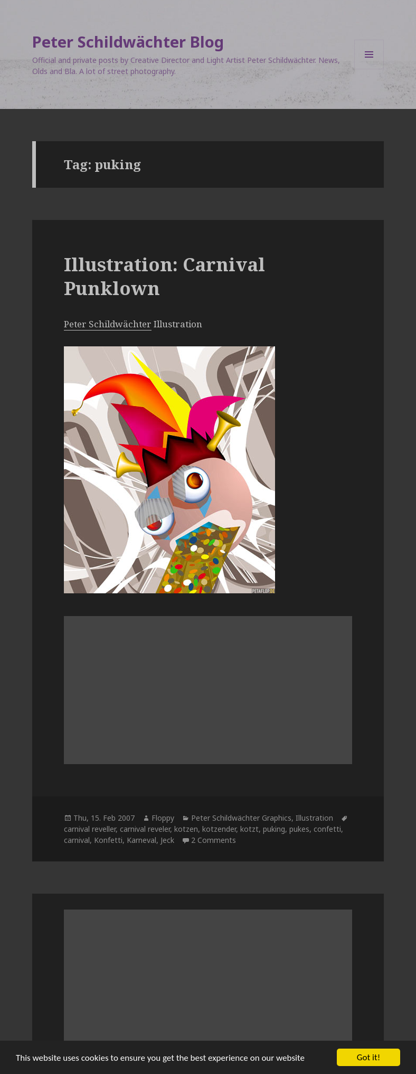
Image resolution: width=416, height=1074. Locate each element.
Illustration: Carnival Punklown (164, 276)
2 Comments (213, 840)
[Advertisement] (208, 690)
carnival (77, 840)
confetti (327, 829)
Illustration (314, 818)
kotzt (249, 829)
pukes (299, 829)
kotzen (186, 829)
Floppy (163, 818)
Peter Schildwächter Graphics (241, 818)
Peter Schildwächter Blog (128, 41)
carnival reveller (90, 829)
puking (274, 829)
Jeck (167, 840)
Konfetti (108, 840)
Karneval (141, 840)
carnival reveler (145, 829)
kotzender (219, 829)
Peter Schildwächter (108, 324)
